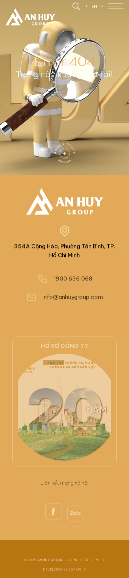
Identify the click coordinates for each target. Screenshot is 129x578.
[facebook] (53, 530)
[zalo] (75, 534)
